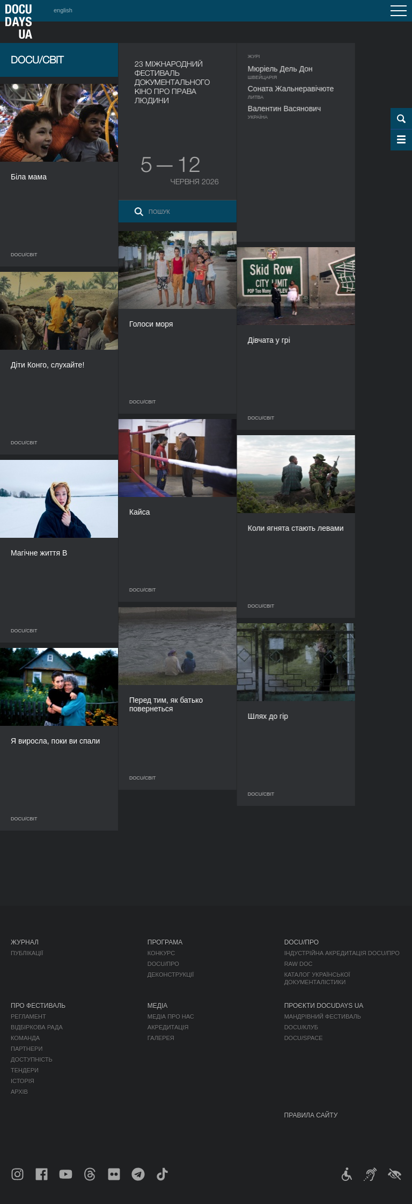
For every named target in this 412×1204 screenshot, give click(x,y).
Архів (19, 1091)
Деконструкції (171, 974)
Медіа (157, 1006)
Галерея (161, 1038)
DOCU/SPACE (303, 1038)
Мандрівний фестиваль (322, 1016)
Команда (25, 1038)
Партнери (26, 1049)
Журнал (25, 942)
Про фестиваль (38, 1006)
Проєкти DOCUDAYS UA (324, 1006)
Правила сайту (311, 1115)
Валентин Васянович (296, 108)
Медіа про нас (171, 1016)
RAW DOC (298, 964)
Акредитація (168, 1027)
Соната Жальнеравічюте (303, 88)
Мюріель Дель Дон (292, 68)
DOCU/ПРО (163, 964)
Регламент (28, 1016)
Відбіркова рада (37, 1027)
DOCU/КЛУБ (301, 1027)
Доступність (32, 1059)
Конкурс (161, 953)
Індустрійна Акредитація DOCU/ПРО (342, 953)
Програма (165, 942)
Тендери (25, 1070)
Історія (22, 1081)
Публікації (27, 953)
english (63, 10)
